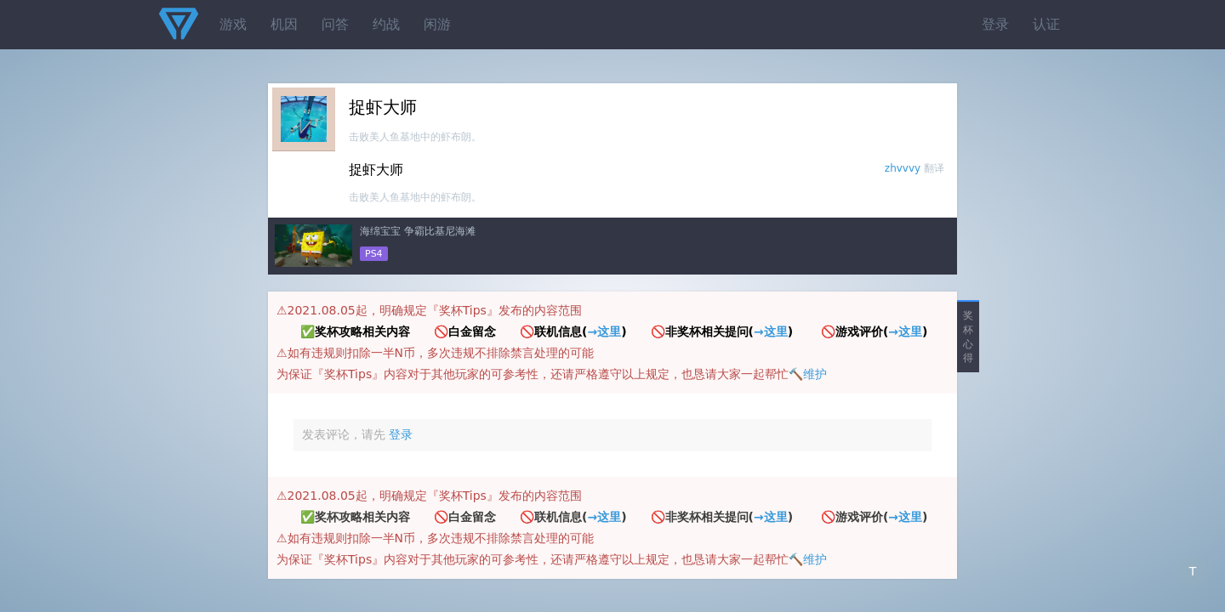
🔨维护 (808, 374)
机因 (284, 24)
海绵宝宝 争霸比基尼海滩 (418, 231)
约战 (386, 24)
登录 (995, 24)
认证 (1046, 24)
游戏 (233, 24)
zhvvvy (902, 168)
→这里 (604, 331)
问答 (335, 24)
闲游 (437, 24)
